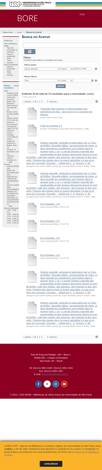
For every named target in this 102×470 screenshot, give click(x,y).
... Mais (9, 162)
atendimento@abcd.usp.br (55, 374)
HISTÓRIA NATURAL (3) (12, 197)
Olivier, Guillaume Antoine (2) (11, 141)
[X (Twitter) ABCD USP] (47, 384)
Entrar (82, 14)
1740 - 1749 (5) (13, 221)
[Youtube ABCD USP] (64, 384)
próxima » (53, 101)
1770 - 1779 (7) (13, 216)
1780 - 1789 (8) (13, 214)
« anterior (27, 101)
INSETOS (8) (12, 177)
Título (9, 60)
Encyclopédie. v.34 (50, 204)
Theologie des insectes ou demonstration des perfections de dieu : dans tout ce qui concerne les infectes (66, 112)
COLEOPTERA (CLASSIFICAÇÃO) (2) (14, 202)
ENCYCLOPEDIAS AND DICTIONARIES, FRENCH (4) (14, 188)
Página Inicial (7, 32)
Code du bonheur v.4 (51, 126)
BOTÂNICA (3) (12, 193)
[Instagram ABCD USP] (55, 384)
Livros (19, 32)
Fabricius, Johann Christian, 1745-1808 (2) (12, 134)
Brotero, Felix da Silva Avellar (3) (13, 114)
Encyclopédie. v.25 (50, 238)
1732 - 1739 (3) (13, 223)
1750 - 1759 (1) (13, 219)
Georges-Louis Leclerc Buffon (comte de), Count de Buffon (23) (12, 97)
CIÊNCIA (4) (11, 179)
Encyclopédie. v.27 (50, 221)
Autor (9, 58)
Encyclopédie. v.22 (50, 255)
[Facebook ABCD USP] (38, 384)
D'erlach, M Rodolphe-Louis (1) (13, 152)
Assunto (10, 62)
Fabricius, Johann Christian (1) (11, 158)
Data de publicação (11, 55)
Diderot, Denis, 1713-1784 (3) (12, 119)
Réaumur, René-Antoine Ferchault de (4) (12, 106)
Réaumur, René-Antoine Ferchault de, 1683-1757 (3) (12, 125)
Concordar (51, 464)
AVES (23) (11, 170)
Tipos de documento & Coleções (12, 50)
